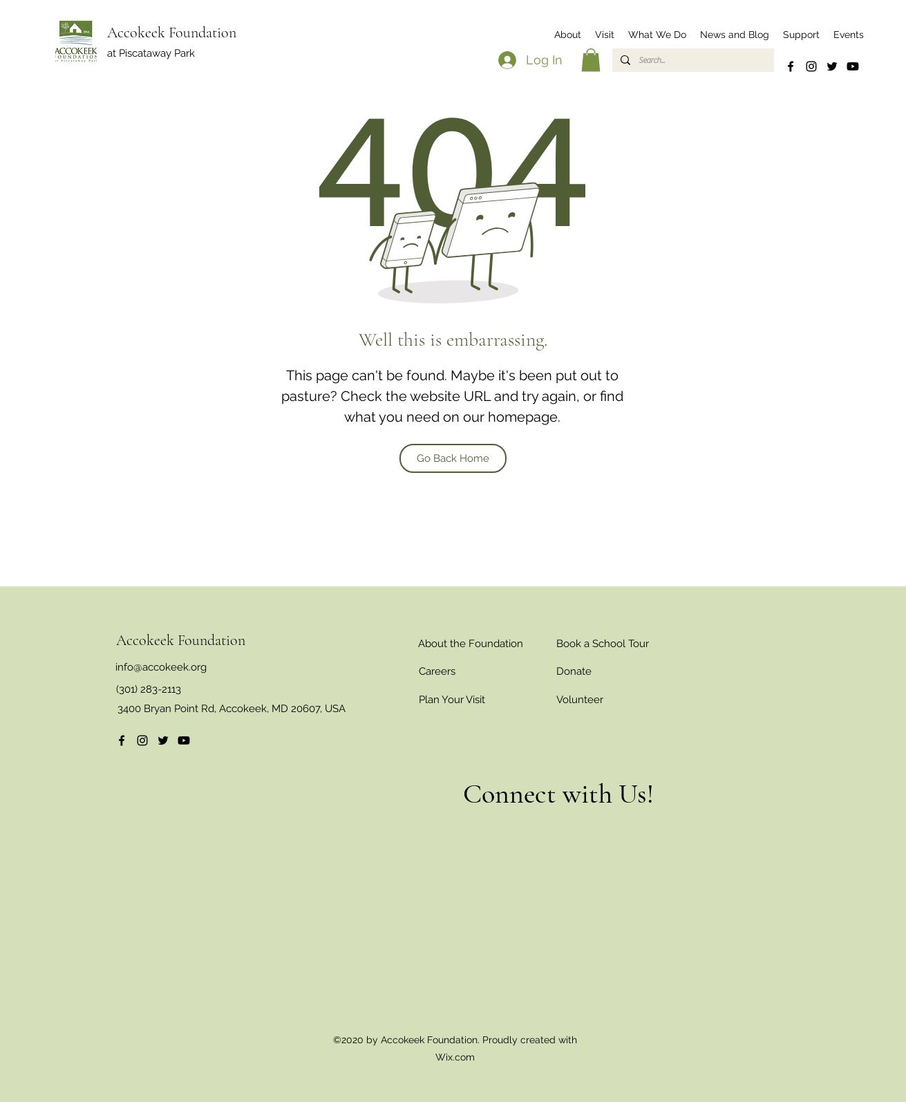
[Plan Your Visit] (452, 699)
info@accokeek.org (161, 667)
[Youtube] (853, 66)
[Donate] (574, 671)
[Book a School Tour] (602, 643)
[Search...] (692, 60)
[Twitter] (832, 66)
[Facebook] (791, 66)
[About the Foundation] (470, 643)
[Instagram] (811, 66)
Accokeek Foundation (171, 32)
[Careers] (437, 671)
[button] (567, 35)
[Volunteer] (579, 699)
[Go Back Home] (453, 458)
